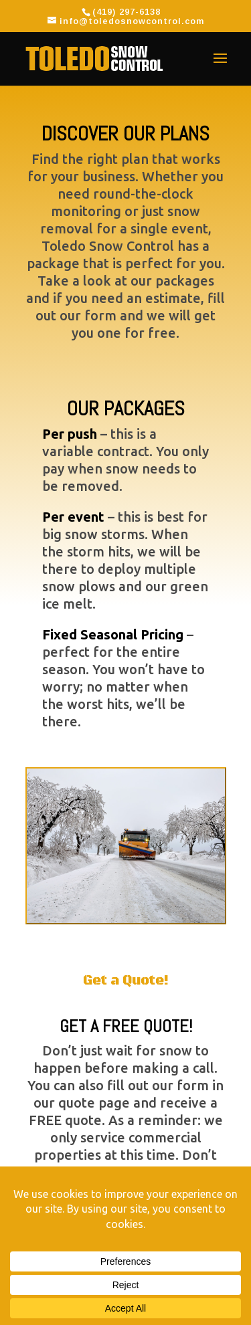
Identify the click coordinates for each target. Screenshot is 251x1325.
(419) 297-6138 (126, 12)
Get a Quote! (126, 981)
